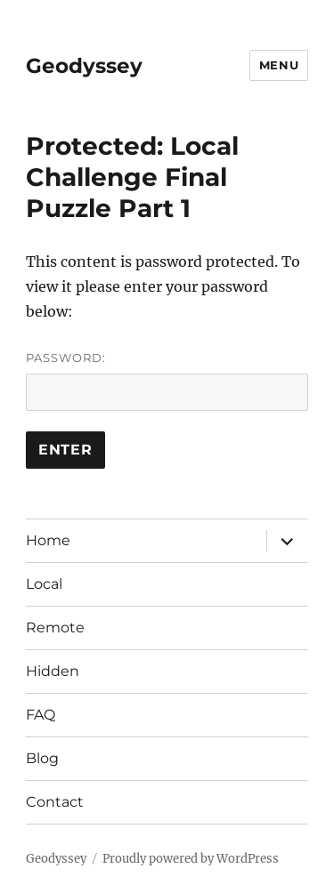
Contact (55, 801)
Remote (55, 627)
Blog (42, 758)
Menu (278, 65)
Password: (167, 380)
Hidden (52, 671)
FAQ (40, 714)
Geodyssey (84, 65)
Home (48, 540)
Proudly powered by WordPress (190, 858)
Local (44, 583)
